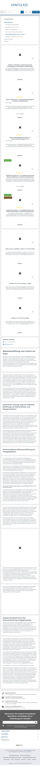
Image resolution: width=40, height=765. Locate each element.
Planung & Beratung (14, 755)
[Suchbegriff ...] (13, 12)
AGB (12, 759)
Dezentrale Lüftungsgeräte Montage (12, 757)
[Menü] (1, 12)
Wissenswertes (5, 740)
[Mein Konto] (29, 12)
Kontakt (29, 759)
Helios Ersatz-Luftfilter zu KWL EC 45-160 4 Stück (20, 249)
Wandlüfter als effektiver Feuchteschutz (14, 36)
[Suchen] (22, 12)
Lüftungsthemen (8, 19)
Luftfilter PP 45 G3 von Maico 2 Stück (20, 283)
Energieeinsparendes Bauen (29, 757)
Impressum (17, 759)
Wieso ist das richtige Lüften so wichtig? (14, 32)
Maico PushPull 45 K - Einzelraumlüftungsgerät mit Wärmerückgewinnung (20, 100)
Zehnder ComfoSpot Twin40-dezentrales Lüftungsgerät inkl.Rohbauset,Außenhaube (20, 65)
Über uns (23, 759)
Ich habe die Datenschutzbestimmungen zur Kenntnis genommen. (21, 726)
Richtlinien (6, 41)
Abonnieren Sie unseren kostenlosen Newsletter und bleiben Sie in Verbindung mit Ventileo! (20, 716)
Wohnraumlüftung (8, 22)
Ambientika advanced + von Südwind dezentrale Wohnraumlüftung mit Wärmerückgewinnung (20, 176)
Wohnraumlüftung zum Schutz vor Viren (15, 34)
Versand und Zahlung (25, 755)
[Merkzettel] (25, 12)
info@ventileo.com (9, 344)
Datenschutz (7, 759)
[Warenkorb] (36, 12)
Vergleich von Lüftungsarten (11, 29)
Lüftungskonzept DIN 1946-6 (11, 27)
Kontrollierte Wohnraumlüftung (12, 24)
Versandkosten (28, 750)
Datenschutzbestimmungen (21, 727)
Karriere (34, 759)
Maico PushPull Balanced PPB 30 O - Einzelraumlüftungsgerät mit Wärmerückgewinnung (20, 138)
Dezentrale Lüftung (8, 39)
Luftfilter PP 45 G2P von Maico (20, 318)
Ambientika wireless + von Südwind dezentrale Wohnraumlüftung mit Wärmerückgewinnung (20, 210)
